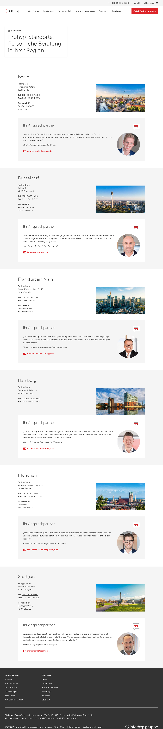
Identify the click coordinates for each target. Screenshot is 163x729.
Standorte (116, 11)
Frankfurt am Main (50, 687)
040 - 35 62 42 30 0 (31, 398)
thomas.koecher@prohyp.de (38, 353)
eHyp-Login (152, 3)
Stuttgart (46, 699)
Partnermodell (64, 11)
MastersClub (11, 687)
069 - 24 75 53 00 (30, 297)
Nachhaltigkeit (11, 691)
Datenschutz (46, 727)
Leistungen (48, 11)
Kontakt (136, 3)
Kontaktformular (45, 718)
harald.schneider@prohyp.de (38, 448)
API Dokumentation (14, 699)
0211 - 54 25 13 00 (30, 196)
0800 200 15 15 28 (119, 3)
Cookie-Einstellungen (92, 727)
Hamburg (46, 691)
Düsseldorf (47, 683)
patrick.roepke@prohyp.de (37, 151)
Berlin (44, 679)
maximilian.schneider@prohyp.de (40, 549)
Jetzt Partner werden (145, 10)
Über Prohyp (33, 11)
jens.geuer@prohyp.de (35, 252)
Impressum (33, 727)
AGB (56, 727)
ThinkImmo (10, 695)
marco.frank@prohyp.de (36, 650)
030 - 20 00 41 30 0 (31, 95)
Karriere (8, 679)
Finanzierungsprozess (85, 11)
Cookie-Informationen (70, 727)
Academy (103, 11)
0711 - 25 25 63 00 (30, 594)
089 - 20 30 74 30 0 (30, 493)
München (46, 695)
